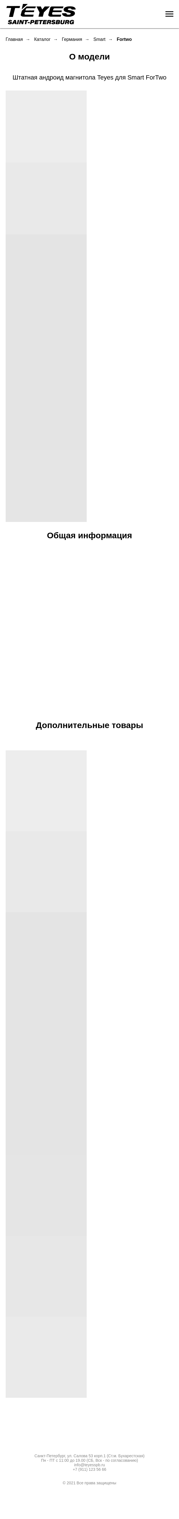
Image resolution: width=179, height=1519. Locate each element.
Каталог (42, 39)
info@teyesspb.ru (89, 1465)
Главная (14, 39)
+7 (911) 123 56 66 (89, 1469)
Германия (72, 39)
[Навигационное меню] (169, 14)
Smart (99, 39)
